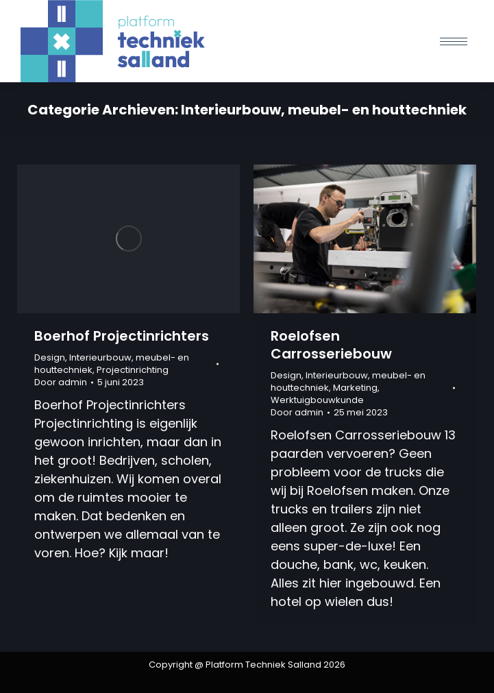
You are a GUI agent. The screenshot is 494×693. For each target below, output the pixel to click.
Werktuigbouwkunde (317, 399)
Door (60, 382)
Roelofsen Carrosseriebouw (331, 344)
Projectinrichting (133, 369)
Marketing (355, 387)
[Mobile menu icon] (453, 41)
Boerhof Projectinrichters (121, 335)
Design (49, 357)
